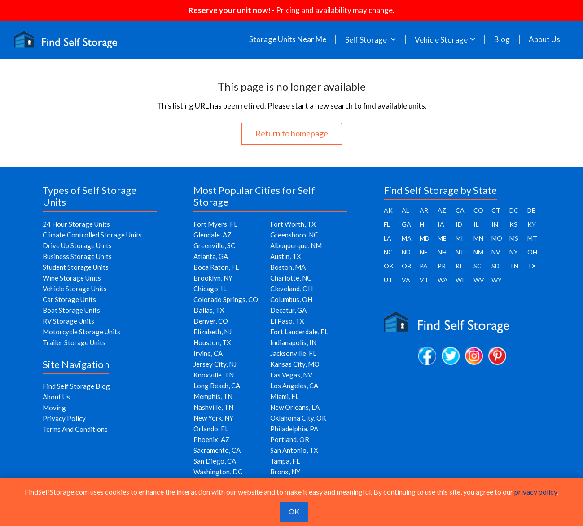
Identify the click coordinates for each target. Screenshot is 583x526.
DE (531, 210)
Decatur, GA (288, 310)
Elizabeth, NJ (212, 332)
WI (460, 280)
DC (513, 210)
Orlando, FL (210, 429)
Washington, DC (217, 472)
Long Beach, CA (216, 385)
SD (495, 266)
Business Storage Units (77, 256)
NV (495, 252)
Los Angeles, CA (294, 385)
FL (387, 224)
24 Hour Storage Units (76, 224)
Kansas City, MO (295, 364)
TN (513, 266)
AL (405, 210)
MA (407, 238)
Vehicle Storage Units (75, 289)
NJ (459, 252)
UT (388, 280)
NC (388, 252)
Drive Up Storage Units (77, 245)
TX (531, 266)
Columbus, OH (291, 299)
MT (532, 238)
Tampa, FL (285, 461)
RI (459, 266)
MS (513, 238)
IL (476, 224)
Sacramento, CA (217, 450)
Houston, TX (212, 342)
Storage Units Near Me (287, 39)
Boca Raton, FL (216, 267)
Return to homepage (291, 133)
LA (387, 238)
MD (425, 238)
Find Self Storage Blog (76, 386)
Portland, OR (289, 439)
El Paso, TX (287, 321)
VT (424, 280)
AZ (442, 210)
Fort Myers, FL (215, 224)
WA (443, 280)
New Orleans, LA (295, 407)
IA (441, 224)
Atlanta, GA (210, 256)
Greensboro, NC (294, 235)
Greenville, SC (214, 245)
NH (442, 252)
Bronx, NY (285, 472)
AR (424, 210)
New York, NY (213, 418)
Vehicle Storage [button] (441, 39)
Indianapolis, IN (293, 342)
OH (532, 252)
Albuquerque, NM (296, 245)
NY (513, 252)
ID (459, 224)
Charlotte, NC (290, 278)
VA (406, 280)
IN (494, 224)
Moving (54, 407)
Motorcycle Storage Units (81, 332)
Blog (502, 39)
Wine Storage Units (72, 278)
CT (495, 210)
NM (478, 252)
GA (406, 224)
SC (477, 266)
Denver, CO (210, 321)
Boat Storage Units (71, 310)
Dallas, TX (208, 310)
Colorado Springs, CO (225, 299)
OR (406, 266)
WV (478, 280)
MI (459, 238)
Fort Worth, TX (293, 224)
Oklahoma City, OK (298, 418)
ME (442, 238)
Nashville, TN (213, 407)
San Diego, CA (214, 461)
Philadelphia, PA (294, 429)
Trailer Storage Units (74, 342)
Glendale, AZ (212, 235)
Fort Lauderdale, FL (299, 332)
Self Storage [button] (366, 39)
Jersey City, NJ (215, 364)
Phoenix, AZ (211, 439)
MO (496, 238)
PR (442, 266)
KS (513, 224)
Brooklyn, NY (212, 278)
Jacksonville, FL (293, 353)
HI (423, 224)
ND (406, 252)
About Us (544, 39)
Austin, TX (285, 256)
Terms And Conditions (75, 429)
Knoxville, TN (213, 375)
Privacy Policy (64, 418)
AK (388, 210)
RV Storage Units (68, 321)
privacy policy (535, 491)
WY (496, 280)
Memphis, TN (212, 396)
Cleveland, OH (291, 289)
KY (531, 224)
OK (389, 266)
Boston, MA (288, 267)
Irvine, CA (208, 353)
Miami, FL (284, 396)
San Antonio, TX (294, 450)
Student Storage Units (76, 267)
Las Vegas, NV (291, 375)
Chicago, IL (210, 289)
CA (460, 210)
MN (478, 238)
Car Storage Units (69, 299)
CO (478, 210)
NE (424, 252)
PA (424, 266)
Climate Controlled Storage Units (92, 235)
